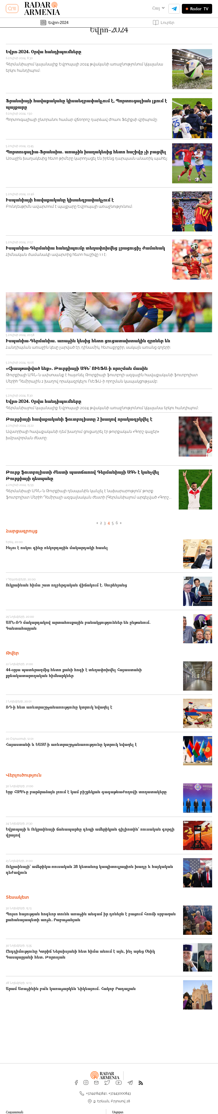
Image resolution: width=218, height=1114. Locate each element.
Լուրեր (163, 22)
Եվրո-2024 (55, 22)
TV (197, 9)
